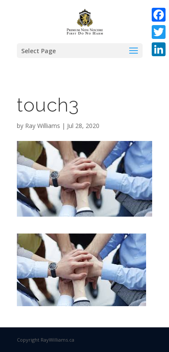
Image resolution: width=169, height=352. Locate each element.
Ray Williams (42, 126)
